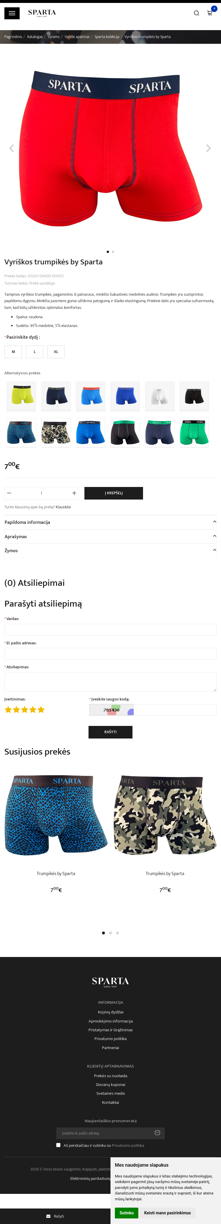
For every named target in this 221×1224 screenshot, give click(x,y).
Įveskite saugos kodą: (110, 699)
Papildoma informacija (27, 522)
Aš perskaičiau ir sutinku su (104, 1145)
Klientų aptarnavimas (110, 1066)
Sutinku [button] (127, 1213)
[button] (103, 933)
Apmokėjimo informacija (111, 1021)
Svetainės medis (110, 1093)
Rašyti (110, 732)
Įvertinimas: (14, 699)
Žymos (11, 551)
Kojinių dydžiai (110, 1012)
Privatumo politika (110, 1039)
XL (56, 351)
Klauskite (63, 507)
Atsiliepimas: (17, 667)
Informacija (110, 1002)
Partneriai (110, 1048)
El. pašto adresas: (21, 643)
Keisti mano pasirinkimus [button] (167, 1213)
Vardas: (12, 619)
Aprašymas (16, 537)
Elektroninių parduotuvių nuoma (96, 1178)
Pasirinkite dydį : (23, 337)
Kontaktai (110, 1102)
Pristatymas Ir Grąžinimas (111, 1030)
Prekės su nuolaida (110, 1076)
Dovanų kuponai (110, 1085)
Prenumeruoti (157, 1133)
